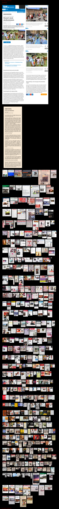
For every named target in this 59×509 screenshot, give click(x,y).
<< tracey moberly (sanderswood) (6, 0)
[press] (4, 2)
